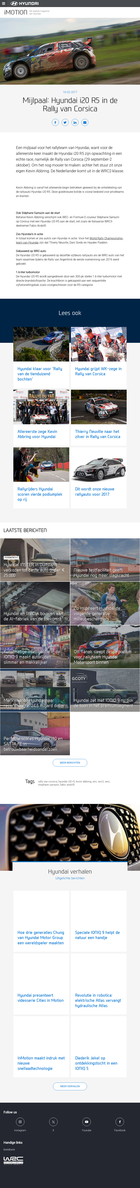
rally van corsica (47, 781)
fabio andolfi (67, 784)
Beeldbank (9, 1149)
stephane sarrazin (48, 784)
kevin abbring (83, 781)
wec (107, 781)
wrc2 (101, 781)
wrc (95, 781)
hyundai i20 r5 (66, 781)
